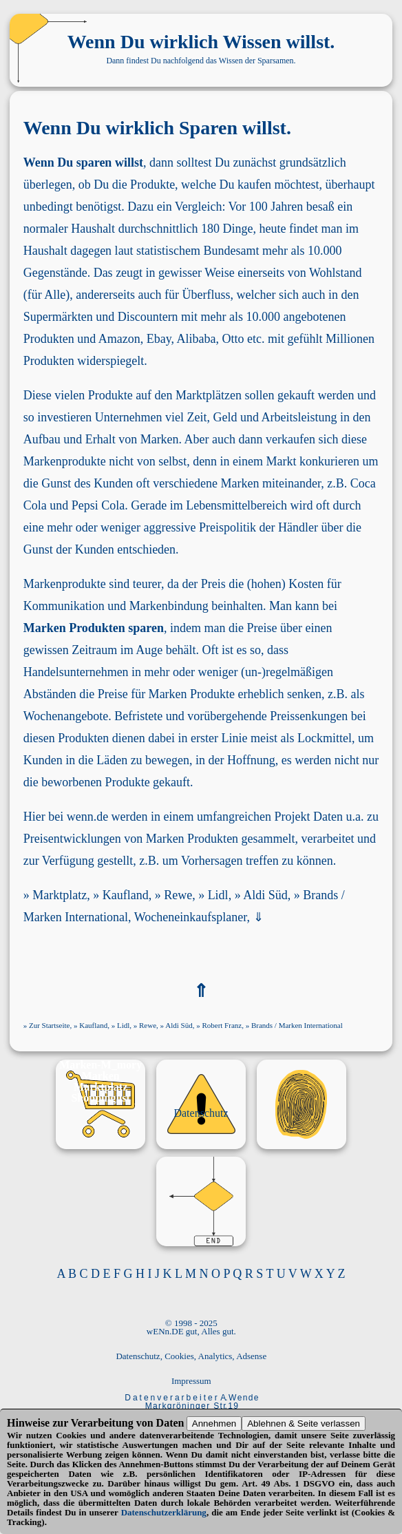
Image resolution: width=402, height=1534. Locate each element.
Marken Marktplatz (100, 1081)
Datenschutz (200, 1113)
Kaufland (126, 895)
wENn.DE (165, 1331)
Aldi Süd (265, 895)
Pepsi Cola (98, 505)
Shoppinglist (100, 1098)
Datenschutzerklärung (164, 1512)
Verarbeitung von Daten (127, 1423)
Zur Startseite (49, 1025)
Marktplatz (59, 895)
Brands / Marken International (297, 1025)
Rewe (178, 895)
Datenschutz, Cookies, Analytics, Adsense (191, 1356)
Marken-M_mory (100, 1065)
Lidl (218, 895)
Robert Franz (222, 1025)
